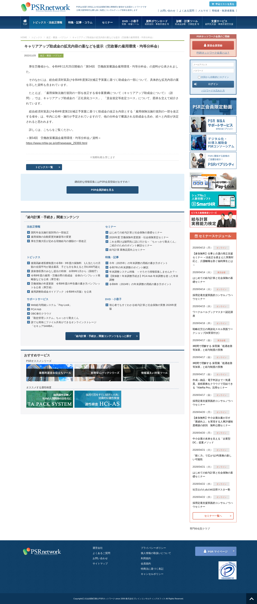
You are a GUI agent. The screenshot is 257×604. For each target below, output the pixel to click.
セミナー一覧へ (213, 515)
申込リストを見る (223, 4)
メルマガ (203, 10)
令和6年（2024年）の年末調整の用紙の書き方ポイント (140, 284)
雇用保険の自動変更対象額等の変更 (51, 236)
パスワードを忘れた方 (213, 90)
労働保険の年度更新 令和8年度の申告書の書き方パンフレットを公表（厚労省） (65, 285)
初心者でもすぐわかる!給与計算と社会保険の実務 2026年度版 (143, 307)
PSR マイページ (216, 551)
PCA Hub (36, 309)
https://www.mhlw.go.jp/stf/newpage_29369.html (56, 143)
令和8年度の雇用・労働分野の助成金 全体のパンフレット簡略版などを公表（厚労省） (65, 277)
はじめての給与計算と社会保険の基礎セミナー (135, 232)
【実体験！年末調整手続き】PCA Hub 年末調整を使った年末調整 (143, 278)
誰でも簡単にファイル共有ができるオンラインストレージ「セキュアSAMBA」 (63, 324)
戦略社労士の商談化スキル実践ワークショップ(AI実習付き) (213, 331)
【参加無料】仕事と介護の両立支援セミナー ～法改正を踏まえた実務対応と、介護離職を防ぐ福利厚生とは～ (213, 259)
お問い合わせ (167, 10)
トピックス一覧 (44, 167)
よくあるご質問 (101, 553)
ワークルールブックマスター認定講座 (213, 314)
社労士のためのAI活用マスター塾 (211, 489)
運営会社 (98, 547)
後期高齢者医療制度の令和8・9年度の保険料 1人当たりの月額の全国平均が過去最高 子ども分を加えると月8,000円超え (66, 265)
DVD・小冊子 (130, 23)
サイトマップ (100, 563)
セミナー (107, 22)
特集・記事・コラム (80, 22)
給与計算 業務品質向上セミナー (127, 249)
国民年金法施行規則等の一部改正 (50, 232)
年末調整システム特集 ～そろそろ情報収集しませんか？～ (143, 271)
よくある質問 (186, 10)
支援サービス (219, 23)
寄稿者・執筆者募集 (223, 10)
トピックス (36, 37)
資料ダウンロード (157, 23)
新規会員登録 (213, 45)
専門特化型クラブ (200, 528)
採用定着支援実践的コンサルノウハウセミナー (213, 297)
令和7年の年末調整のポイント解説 (129, 267)
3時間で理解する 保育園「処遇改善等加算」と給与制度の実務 (213, 348)
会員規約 (146, 563)
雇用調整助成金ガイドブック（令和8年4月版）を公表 (62, 291)
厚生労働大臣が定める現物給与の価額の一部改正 (58, 241)
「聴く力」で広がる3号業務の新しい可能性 (212, 457)
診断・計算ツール (187, 23)
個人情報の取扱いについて (156, 553)
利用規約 (146, 558)
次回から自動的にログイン (213, 77)
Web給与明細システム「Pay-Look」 (51, 305)
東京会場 (221, 272)
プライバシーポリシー (153, 547)
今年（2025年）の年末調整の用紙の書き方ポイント (138, 263)
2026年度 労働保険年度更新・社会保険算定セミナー (139, 237)
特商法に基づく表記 (152, 568)
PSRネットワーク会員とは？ (213, 52)
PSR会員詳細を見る (102, 189)
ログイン (206, 84)
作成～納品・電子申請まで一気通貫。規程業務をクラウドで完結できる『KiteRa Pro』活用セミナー (213, 384)
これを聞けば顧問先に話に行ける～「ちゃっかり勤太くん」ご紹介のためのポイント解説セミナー (143, 243)
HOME (24, 37)
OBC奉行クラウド (41, 313)
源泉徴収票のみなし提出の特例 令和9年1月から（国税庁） (65, 271)
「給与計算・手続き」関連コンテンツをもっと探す (102, 336)
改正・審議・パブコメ (57, 37)
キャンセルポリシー (152, 574)
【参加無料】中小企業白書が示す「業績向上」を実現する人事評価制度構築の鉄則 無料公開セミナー (213, 421)
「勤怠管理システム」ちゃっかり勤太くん (55, 317)
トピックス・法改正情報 (47, 22)
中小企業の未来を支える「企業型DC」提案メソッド (211, 440)
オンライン (221, 248)
